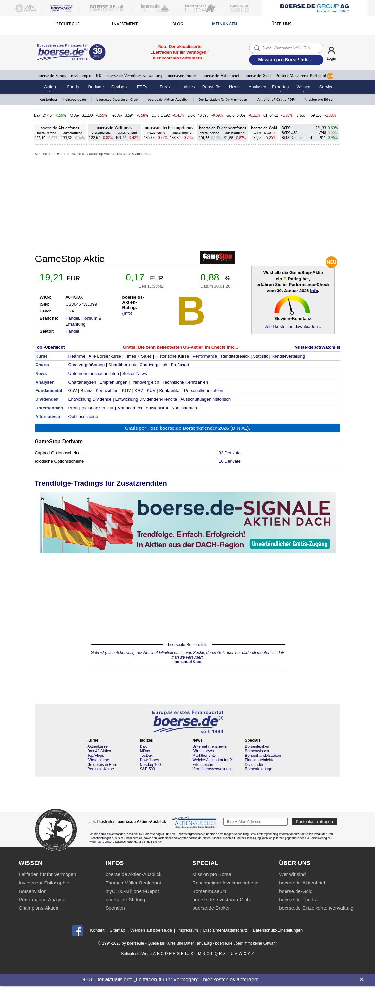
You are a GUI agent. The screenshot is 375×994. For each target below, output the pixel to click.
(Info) (127, 313)
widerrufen (96, 841)
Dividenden (254, 764)
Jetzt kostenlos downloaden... (293, 326)
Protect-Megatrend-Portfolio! (304, 76)
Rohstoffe (211, 86)
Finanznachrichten (260, 760)
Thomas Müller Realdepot (133, 882)
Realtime (77, 356)
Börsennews (203, 751)
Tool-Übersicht (50, 347)
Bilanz (86, 390)
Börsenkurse (98, 760)
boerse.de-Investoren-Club (117, 99)
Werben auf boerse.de (151, 930)
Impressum (187, 930)
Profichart (180, 364)
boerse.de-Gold (258, 75)
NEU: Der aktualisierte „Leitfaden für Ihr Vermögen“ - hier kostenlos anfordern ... (172, 979)
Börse (61, 154)
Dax (37, 115)
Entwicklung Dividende (90, 399)
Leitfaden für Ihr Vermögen (47, 874)
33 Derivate (230, 452)
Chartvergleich (153, 364)
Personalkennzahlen (203, 390)
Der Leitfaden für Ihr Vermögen (223, 99)
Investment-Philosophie (44, 882)
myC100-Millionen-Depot (132, 891)
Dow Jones (149, 760)
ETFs (142, 86)
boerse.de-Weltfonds (114, 127)
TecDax (117, 115)
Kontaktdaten (184, 408)
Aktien (76, 154)
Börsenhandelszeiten (263, 755)
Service (326, 86)
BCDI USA (290, 132)
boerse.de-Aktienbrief (221, 75)
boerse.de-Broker (211, 908)
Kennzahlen (107, 390)
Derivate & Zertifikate (134, 154)
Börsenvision (33, 891)
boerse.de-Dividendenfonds (222, 127)
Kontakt (97, 930)
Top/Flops (95, 755)
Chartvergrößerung (86, 364)
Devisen (119, 86)
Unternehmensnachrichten (93, 373)
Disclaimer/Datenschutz (225, 930)
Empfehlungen (113, 382)
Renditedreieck (235, 356)
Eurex (165, 86)
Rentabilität (170, 390)
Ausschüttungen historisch (206, 399)
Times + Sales (138, 356)
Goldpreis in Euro (102, 764)
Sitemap (117, 930)
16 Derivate (230, 461)
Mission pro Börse (319, 99)
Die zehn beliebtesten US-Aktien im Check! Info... (188, 347)
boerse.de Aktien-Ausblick (133, 874)
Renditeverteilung (288, 356)
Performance (205, 356)
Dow (191, 115)
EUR (155, 115)
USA (70, 311)
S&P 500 (147, 769)
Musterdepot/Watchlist (317, 347)
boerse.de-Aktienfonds (59, 127)
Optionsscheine (83, 416)
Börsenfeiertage (258, 769)
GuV (72, 390)
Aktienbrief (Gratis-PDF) (276, 99)
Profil (73, 408)
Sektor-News (134, 373)
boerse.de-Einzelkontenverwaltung (316, 908)
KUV (151, 390)
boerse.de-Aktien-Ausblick (168, 99)
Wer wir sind (292, 874)
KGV (126, 390)
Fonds (73, 86)
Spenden (115, 908)
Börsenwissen (257, 751)
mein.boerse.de (74, 99)
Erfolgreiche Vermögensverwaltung (211, 766)
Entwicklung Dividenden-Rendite (146, 399)
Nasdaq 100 (150, 764)
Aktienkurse (97, 746)
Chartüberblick (122, 364)
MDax (75, 115)
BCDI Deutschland (297, 137)
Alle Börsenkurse (105, 356)
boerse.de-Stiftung (125, 899)
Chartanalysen (82, 382)
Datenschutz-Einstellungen (278, 930)
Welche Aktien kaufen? (212, 760)
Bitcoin (302, 115)
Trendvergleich (145, 382)
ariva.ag (204, 943)
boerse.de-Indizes (182, 75)
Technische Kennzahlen (185, 382)
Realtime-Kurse (100, 769)
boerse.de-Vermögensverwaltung (134, 75)
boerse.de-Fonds (51, 75)
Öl (265, 115)
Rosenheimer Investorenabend (225, 882)
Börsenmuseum (209, 891)
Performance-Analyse (42, 899)
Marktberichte (204, 755)
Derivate (96, 86)
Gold (230, 115)
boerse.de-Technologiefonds (169, 127)
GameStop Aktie (99, 154)
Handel (72, 331)
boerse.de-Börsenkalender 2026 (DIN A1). (205, 428)
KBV (139, 390)
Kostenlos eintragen (314, 821)
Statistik (260, 356)
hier (160, 841)
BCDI (286, 127)
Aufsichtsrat (157, 408)
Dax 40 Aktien (99, 751)
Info (314, 290)
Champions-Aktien (38, 908)
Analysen (257, 86)
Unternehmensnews (209, 746)
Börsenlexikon (257, 746)
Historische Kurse (172, 356)
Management (129, 408)
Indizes (188, 86)
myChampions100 (86, 75)
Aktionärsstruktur (97, 408)
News (234, 86)
